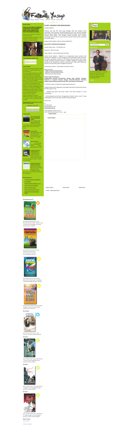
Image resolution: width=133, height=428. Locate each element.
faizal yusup (26, 7)
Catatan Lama (82, 187)
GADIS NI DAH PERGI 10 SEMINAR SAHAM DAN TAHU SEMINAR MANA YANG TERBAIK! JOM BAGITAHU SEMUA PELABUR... (32, 29)
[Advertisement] (65, 173)
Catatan (26, 60)
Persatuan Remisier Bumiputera (32, 179)
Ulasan (26, 63)
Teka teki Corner (34, 141)
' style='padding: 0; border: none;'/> (52, 110)
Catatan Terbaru (49, 187)
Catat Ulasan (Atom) (55, 190)
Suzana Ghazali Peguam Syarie (32, 189)
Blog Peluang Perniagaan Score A (33, 183)
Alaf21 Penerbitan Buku (30, 187)
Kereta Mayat (28, 181)
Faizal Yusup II (26, 421)
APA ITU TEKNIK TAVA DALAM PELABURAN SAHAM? (35, 118)
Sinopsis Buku (33, 131)
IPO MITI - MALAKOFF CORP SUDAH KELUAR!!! (57, 25)
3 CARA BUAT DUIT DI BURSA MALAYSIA (35, 151)
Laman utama (66, 187)
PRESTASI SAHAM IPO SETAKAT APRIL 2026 (35, 164)
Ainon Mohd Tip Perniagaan (31, 185)
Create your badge (27, 424)
